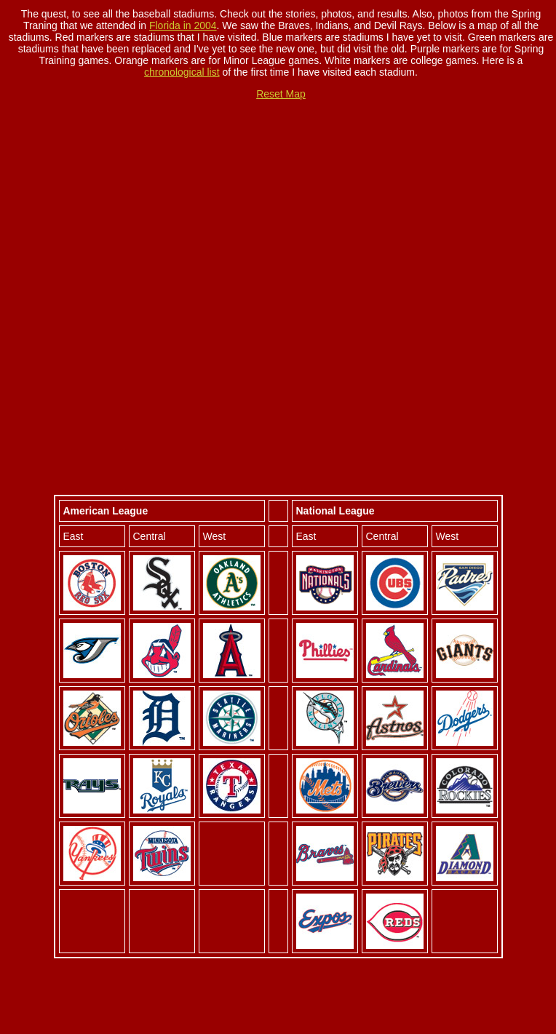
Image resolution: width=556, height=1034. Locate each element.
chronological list (182, 72)
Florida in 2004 (183, 25)
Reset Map (281, 94)
